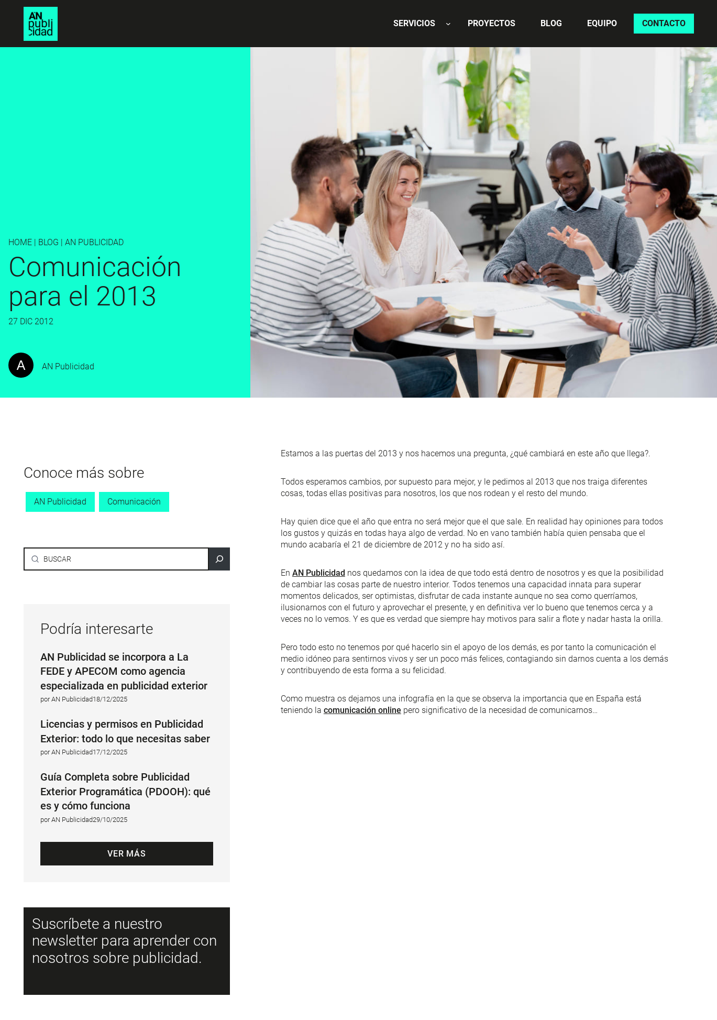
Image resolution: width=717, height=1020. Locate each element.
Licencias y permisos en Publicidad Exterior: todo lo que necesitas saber (125, 731)
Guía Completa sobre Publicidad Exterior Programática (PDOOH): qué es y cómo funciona (125, 791)
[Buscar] (219, 559)
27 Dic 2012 (30, 321)
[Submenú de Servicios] (448, 23)
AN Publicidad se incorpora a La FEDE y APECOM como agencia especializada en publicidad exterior (123, 671)
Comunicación (134, 502)
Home (20, 242)
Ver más (126, 854)
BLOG (48, 242)
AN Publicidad (94, 242)
